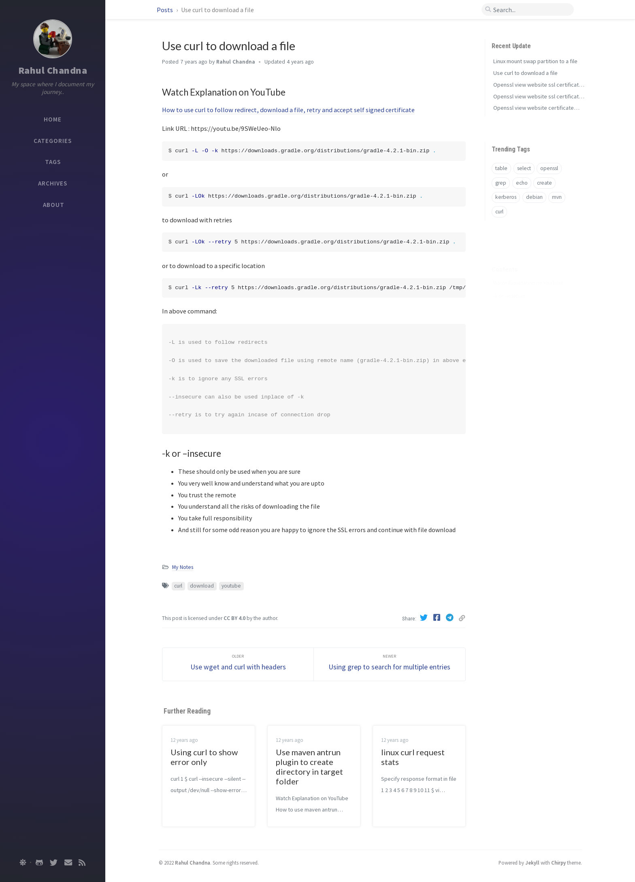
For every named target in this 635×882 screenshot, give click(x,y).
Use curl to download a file (525, 73)
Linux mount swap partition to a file (535, 61)
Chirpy (558, 862)
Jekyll (532, 862)
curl (178, 585)
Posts (165, 10)
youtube (231, 585)
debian (534, 197)
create (544, 182)
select (524, 168)
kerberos (505, 197)
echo (522, 182)
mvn (557, 197)
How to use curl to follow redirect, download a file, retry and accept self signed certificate (288, 110)
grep (500, 182)
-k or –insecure (509, 283)
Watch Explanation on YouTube (528, 270)
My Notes (182, 567)
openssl (549, 168)
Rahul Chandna (52, 70)
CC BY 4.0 (234, 618)
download (202, 585)
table (501, 168)
